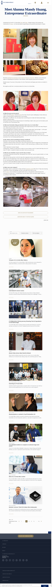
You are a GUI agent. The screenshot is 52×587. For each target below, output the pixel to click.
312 (39, 521)
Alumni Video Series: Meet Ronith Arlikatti (20, 353)
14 (28, 521)
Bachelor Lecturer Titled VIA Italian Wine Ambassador (23, 507)
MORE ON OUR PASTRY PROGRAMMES (25, 212)
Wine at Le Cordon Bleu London (17, 477)
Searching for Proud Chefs (15, 384)
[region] (26, 585)
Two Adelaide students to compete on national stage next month (24, 446)
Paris (21, 22)
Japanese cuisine (30, 168)
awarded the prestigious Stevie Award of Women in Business (20, 77)
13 (26, 521)
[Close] (51, 585)
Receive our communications (25, 536)
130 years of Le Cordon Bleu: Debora (18, 260)
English (30, 3)
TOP (49, 532)
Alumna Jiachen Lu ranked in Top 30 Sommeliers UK (22, 414)
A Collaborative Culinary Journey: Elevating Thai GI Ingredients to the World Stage (25, 322)
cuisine (20, 114)
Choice (11, 24)
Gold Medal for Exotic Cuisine (16, 291)
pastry (12, 114)
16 (33, 521)
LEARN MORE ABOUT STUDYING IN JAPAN (25, 216)
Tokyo (26, 22)
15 (31, 521)
